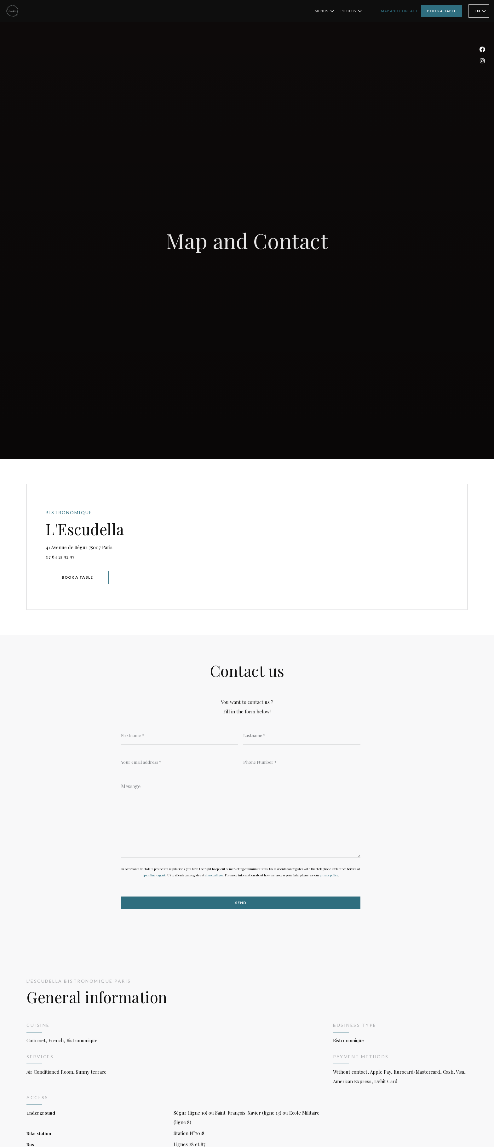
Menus (324, 11)
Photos (351, 11)
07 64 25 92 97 (60, 557)
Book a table (441, 11)
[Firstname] (179, 735)
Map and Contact (399, 11)
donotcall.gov (214, 875)
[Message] (240, 818)
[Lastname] (301, 735)
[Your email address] (179, 761)
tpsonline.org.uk (154, 875)
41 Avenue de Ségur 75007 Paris (107, 546)
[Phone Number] (301, 761)
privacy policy (329, 875)
